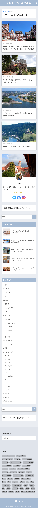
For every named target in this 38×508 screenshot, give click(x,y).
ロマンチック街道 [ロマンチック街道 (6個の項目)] (6, 475)
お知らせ (6, 397)
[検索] (34, 217)
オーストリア (9, 386)
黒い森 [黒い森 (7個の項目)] (17, 491)
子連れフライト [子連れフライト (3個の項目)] (6, 485)
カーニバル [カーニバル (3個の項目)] (17, 459)
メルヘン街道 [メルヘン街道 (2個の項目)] (13, 472)
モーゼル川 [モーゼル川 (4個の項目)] (21, 472)
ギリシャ (7, 362)
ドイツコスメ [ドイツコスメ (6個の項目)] (16, 465)
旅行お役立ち (7, 340)
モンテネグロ (9, 369)
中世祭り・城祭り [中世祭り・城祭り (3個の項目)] (25, 478)
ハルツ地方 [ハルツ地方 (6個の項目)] (13, 469)
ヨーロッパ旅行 (8, 352)
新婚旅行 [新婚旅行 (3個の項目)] (32, 485)
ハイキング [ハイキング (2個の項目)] (5, 469)
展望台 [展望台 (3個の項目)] (25, 485)
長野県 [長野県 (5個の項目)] (33, 488)
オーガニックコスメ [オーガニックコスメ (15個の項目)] (7, 459)
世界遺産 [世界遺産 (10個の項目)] (17, 478)
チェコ (7, 379)
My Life (5, 300)
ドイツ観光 (6, 319)
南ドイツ (7, 337)
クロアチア (8, 366)
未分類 (5, 348)
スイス (7, 383)
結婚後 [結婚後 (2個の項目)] (27, 488)
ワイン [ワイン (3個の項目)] (4, 478)
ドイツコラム (7, 344)
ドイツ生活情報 (8, 308)
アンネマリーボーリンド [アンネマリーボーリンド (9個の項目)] (8, 456)
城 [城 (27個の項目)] (27, 482)
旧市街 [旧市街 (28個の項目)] (8, 488)
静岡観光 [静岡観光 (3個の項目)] (11, 491)
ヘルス (5, 312)
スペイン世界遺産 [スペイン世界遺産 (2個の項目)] (6, 465)
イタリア (7, 390)
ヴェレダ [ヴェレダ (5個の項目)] (10, 478)
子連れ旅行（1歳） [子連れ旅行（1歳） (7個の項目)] (17, 485)
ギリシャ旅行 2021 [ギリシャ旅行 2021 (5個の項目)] (27, 459)
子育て (5, 285)
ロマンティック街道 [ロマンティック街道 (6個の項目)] (18, 475)
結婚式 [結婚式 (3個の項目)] (21, 488)
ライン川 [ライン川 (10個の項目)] (29, 472)
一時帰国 (6, 304)
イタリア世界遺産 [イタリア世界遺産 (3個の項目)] (21, 456)
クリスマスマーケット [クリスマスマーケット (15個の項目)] (15, 462)
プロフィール (7, 401)
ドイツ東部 (8, 330)
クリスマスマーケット (12, 323)
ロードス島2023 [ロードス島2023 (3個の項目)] (30, 475)
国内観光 (6, 393)
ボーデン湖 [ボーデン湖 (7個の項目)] (5, 472)
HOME (19, 501)
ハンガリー (8, 373)
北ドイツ (7, 333)
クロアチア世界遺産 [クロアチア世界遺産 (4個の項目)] (28, 462)
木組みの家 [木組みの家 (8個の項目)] (15, 488)
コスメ (5, 296)
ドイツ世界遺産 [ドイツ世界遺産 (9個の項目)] (26, 465)
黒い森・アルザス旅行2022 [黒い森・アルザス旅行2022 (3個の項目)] (28, 491)
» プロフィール (19, 192)
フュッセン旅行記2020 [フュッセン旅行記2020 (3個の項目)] (23, 469)
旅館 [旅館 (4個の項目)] (3, 488)
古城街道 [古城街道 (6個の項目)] (22, 482)
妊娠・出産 (6, 316)
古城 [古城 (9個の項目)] (9, 482)
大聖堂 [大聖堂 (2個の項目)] (32, 482)
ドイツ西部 (8, 327)
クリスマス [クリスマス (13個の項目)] (5, 462)
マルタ (7, 356)
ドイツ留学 (6, 292)
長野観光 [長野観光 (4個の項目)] (4, 491)
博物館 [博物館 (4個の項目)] (4, 482)
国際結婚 (6, 288)
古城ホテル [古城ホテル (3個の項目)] (15, 482)
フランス (7, 359)
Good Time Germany (20, 2)
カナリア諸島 (9, 376)
